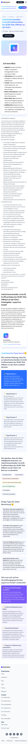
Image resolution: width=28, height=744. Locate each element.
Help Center (4, 724)
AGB (2, 684)
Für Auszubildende (6, 704)
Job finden (20, 2)
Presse (3, 688)
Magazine (3, 691)
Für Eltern (3, 715)
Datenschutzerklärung (21, 740)
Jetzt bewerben (22, 7)
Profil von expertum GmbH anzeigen (12, 344)
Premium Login (5, 728)
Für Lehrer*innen (5, 711)
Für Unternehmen (6, 708)
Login (2, 673)
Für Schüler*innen (6, 701)
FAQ (2, 681)
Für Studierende (5, 697)
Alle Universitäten (6, 718)
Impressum (4, 677)
